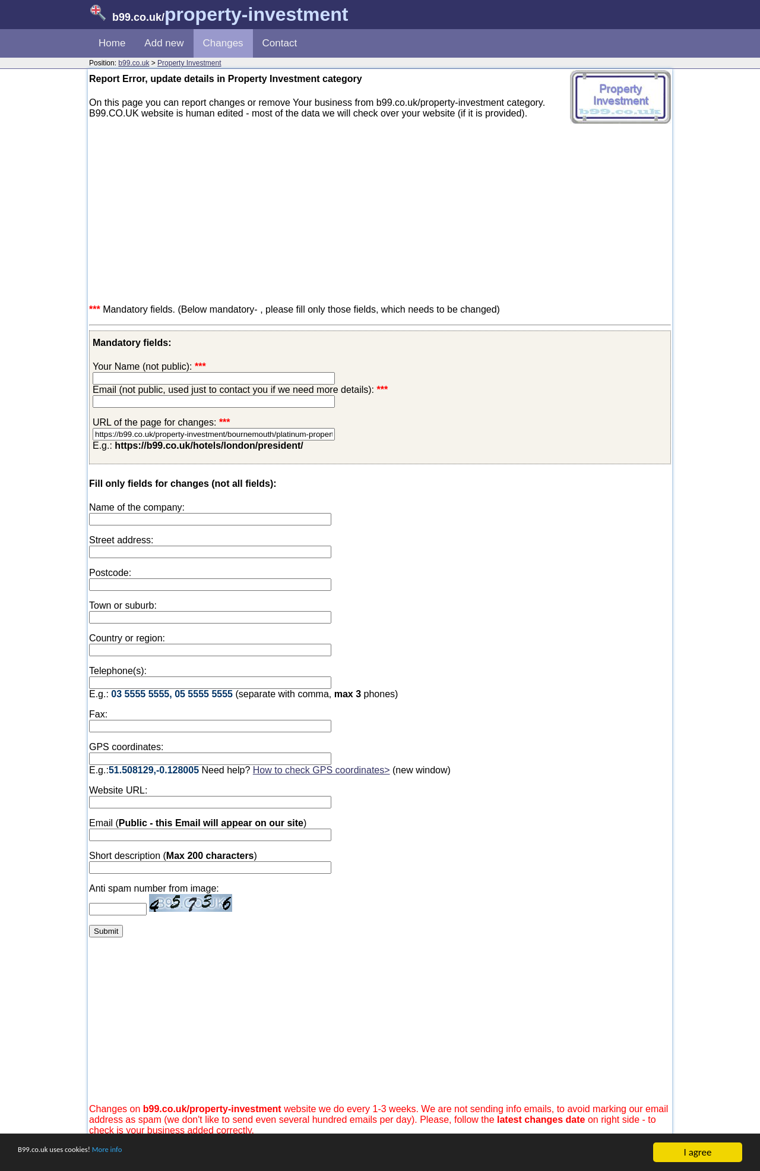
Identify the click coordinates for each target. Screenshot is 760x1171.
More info (137, 1153)
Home (112, 43)
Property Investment (189, 63)
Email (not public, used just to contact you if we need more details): (240, 390)
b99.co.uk (133, 63)
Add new (163, 43)
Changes (223, 43)
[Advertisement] (380, 211)
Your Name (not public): (142, 366)
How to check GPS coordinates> (321, 770)
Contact (279, 43)
